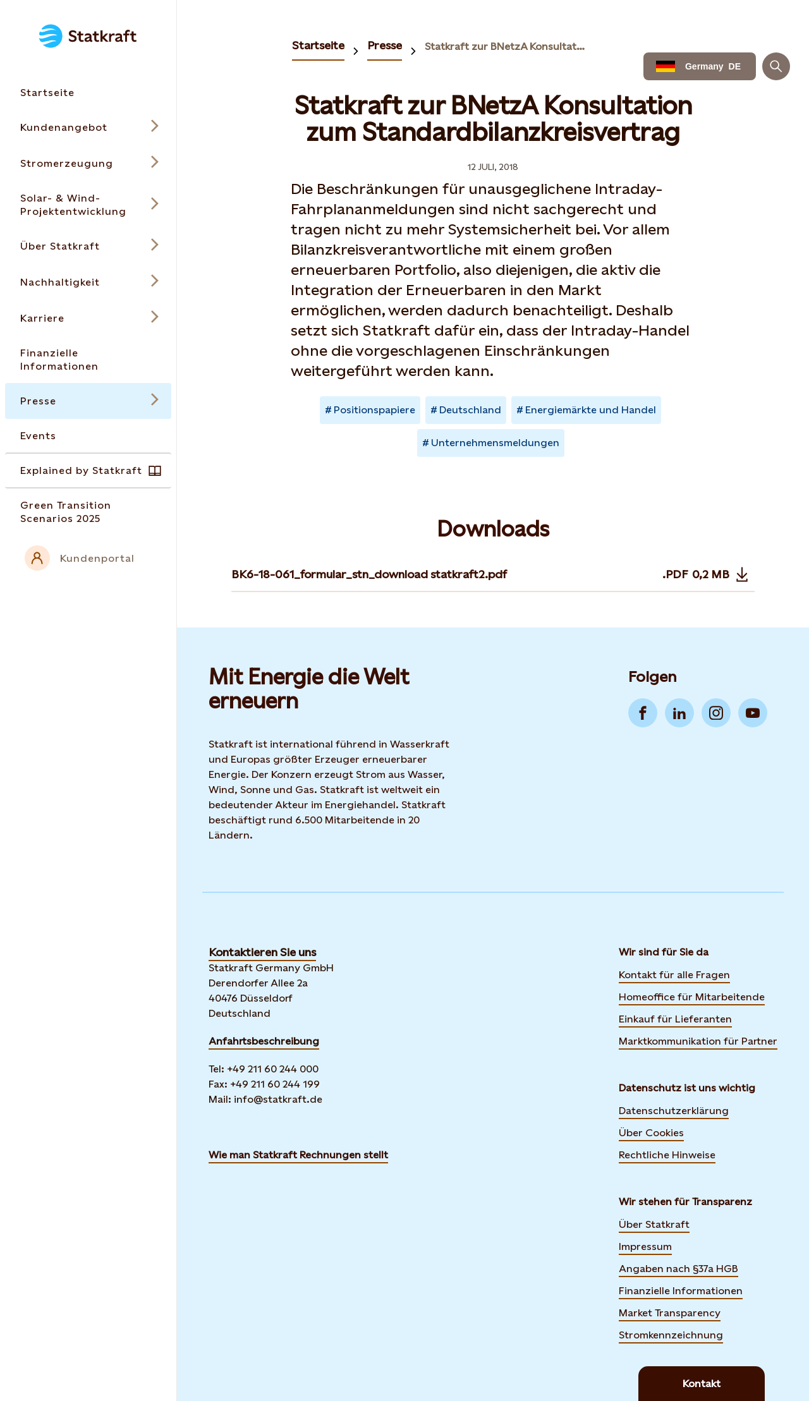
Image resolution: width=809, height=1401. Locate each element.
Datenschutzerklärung (674, 1111)
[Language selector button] (699, 66)
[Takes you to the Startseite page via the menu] (88, 92)
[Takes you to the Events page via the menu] (88, 435)
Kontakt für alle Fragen (674, 975)
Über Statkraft (654, 1224)
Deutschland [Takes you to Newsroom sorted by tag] (470, 410)
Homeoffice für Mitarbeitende (692, 997)
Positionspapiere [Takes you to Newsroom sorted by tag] (374, 410)
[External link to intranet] (88, 558)
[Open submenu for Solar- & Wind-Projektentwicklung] (88, 204)
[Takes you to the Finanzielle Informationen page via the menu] (88, 359)
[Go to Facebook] (642, 712)
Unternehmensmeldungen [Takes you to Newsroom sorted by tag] (495, 443)
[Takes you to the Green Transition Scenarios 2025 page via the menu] (88, 511)
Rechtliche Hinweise (667, 1155)
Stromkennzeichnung (671, 1335)
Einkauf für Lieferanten (675, 1019)
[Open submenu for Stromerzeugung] (88, 163)
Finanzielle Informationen (681, 1291)
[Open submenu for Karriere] (88, 318)
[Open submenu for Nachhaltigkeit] (88, 282)
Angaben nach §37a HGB (678, 1269)
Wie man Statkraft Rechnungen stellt (298, 1155)
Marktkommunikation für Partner (698, 1041)
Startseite (318, 45)
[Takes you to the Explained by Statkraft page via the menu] (88, 470)
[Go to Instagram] (716, 712)
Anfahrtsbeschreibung (264, 1041)
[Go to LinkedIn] (679, 712)
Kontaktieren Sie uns (262, 952)
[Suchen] (776, 66)
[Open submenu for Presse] (88, 401)
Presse (384, 45)
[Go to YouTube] (752, 712)
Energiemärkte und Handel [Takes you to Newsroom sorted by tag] (590, 410)
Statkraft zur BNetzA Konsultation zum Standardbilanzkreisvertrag (506, 46)
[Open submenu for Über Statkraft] (88, 246)
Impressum (645, 1246)
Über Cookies (651, 1133)
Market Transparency (670, 1313)
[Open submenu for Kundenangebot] (88, 127)
